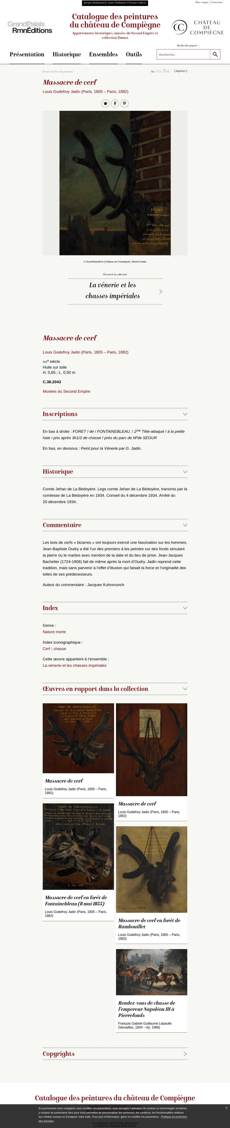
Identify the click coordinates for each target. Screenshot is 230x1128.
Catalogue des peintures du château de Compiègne (115, 26)
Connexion (216, 2)
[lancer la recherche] (215, 54)
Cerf (46, 649)
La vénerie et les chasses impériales (112, 291)
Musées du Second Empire (66, 391)
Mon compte (202, 2)
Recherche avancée (188, 46)
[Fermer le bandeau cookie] (226, 1107)
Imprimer (181, 71)
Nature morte (54, 632)
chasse (59, 649)
